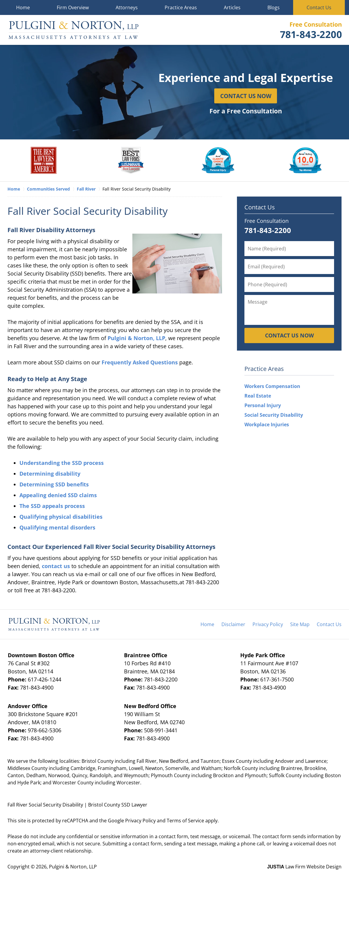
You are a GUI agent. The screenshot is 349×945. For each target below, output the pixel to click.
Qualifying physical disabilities (60, 516)
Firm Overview (73, 7)
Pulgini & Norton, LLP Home (73, 30)
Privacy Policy (267, 624)
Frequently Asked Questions (140, 362)
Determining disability (49, 473)
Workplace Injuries (266, 424)
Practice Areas (181, 7)
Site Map (300, 624)
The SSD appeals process (52, 505)
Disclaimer (233, 624)
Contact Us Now (245, 96)
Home (23, 7)
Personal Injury (262, 405)
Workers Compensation (272, 386)
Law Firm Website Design (304, 866)
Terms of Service (185, 820)
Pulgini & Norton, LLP (136, 338)
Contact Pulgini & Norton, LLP (311, 30)
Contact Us (319, 7)
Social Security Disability (273, 415)
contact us (56, 566)
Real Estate (257, 395)
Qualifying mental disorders (57, 527)
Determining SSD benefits (54, 484)
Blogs (273, 7)
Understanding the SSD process (61, 462)
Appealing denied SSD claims (58, 495)
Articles (232, 7)
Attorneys (127, 7)
